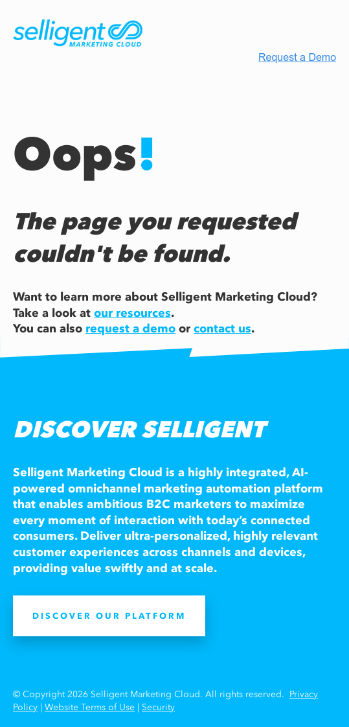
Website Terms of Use (90, 707)
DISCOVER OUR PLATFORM (109, 615)
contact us (222, 328)
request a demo (130, 328)
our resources (132, 313)
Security (158, 707)
